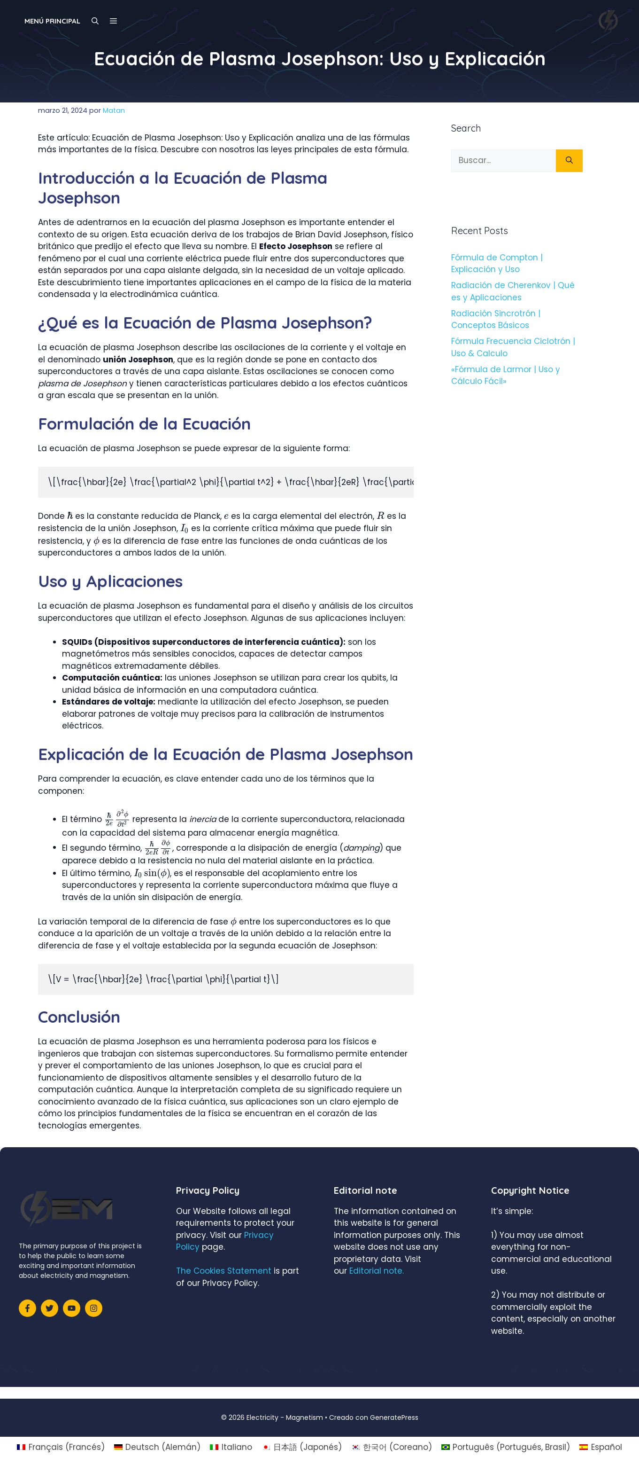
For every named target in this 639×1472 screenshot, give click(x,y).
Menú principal (52, 20)
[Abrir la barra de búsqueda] (95, 21)
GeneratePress (394, 1417)
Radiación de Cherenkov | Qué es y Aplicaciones (513, 291)
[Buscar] (569, 160)
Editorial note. (376, 1270)
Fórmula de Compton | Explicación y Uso (497, 263)
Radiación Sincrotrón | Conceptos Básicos (495, 319)
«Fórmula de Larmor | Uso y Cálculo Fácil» (505, 375)
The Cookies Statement (223, 1270)
